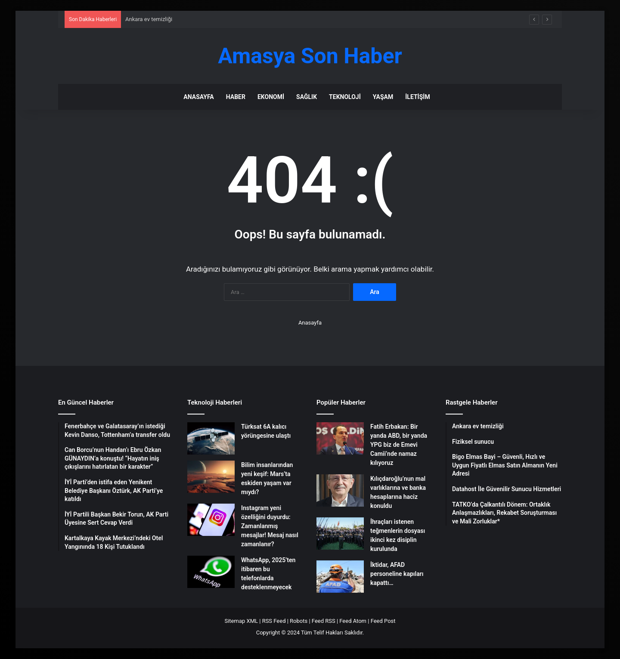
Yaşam (383, 96)
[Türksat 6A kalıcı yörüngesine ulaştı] (211, 438)
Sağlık (306, 96)
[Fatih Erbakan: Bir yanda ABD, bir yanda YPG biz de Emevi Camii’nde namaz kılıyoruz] (340, 438)
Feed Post (383, 621)
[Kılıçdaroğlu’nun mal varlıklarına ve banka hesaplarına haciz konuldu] (340, 490)
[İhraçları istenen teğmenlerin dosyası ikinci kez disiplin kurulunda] (340, 533)
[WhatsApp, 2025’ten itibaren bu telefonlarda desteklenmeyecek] (211, 572)
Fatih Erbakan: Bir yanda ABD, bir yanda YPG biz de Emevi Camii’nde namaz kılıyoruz (398, 444)
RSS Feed (274, 621)
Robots (298, 621)
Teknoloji (345, 96)
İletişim (417, 96)
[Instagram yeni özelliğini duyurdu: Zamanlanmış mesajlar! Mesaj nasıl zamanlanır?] (211, 520)
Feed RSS (323, 621)
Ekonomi (270, 96)
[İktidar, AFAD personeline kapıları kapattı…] (340, 576)
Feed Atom (352, 621)
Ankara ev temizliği (148, 19)
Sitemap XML (241, 621)
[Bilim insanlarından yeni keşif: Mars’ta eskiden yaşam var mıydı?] (211, 477)
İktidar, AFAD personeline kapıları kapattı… (396, 573)
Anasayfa (198, 96)
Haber (235, 96)
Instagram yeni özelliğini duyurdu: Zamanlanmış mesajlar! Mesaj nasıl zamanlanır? (269, 526)
